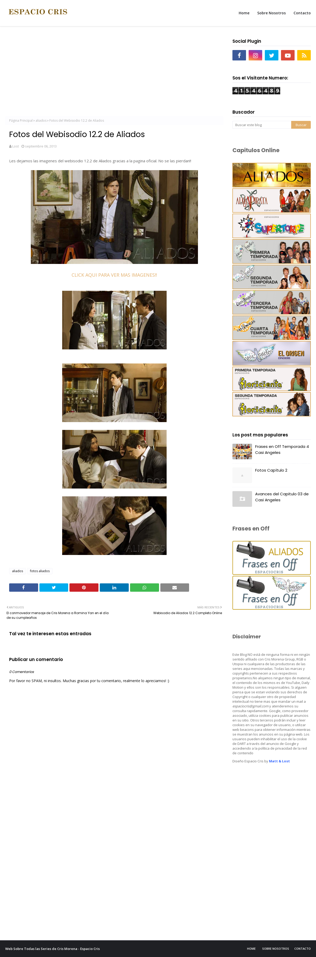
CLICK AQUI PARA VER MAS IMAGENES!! (114, 275)
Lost (15, 146)
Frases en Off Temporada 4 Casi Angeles (282, 449)
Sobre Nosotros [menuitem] (271, 12)
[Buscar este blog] (261, 125)
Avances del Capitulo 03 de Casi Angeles (282, 497)
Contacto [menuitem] (302, 12)
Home (251, 948)
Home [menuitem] (244, 12)
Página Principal (21, 120)
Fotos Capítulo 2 (271, 470)
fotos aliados (40, 571)
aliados (41, 120)
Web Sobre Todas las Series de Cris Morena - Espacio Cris (52, 948)
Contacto (302, 948)
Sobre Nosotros (275, 948)
